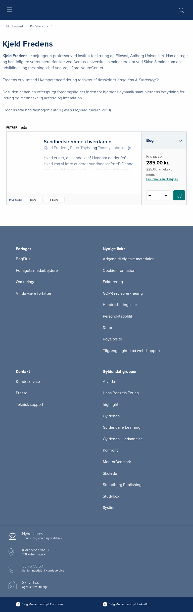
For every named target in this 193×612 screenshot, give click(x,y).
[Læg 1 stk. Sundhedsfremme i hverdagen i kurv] (179, 195)
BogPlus (23, 258)
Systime (110, 507)
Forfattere (36, 26)
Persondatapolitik (118, 316)
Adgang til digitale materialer (128, 258)
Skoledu (110, 473)
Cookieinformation (119, 270)
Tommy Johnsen (112, 147)
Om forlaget (26, 281)
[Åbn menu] (9, 10)
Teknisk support (29, 404)
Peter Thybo (80, 147)
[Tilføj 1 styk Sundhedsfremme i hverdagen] (166, 195)
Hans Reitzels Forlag (121, 393)
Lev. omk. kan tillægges (162, 179)
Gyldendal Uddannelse (123, 439)
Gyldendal (112, 416)
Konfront (110, 450)
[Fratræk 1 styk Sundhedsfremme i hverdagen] (150, 195)
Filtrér (18, 127)
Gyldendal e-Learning (121, 427)
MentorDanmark (117, 461)
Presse (21, 393)
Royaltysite (112, 339)
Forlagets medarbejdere (37, 270)
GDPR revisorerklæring (123, 293)
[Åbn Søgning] (181, 10)
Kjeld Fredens (56, 147)
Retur (107, 327)
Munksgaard (14, 26)
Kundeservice (28, 381)
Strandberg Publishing (122, 484)
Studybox (111, 496)
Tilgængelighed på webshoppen (131, 350)
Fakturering (113, 281)
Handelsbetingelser (120, 304)
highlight (110, 404)
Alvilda (109, 381)
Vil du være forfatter (33, 293)
